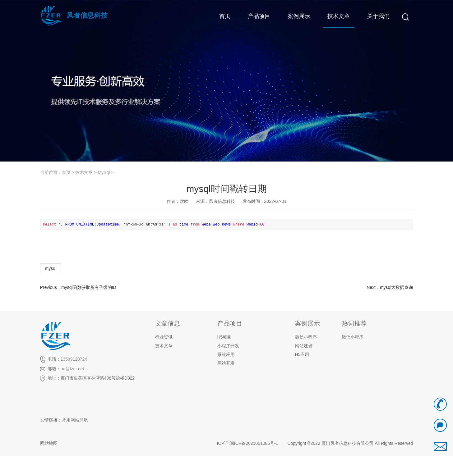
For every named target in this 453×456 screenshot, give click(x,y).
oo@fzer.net (72, 368)
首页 (66, 172)
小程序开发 (228, 345)
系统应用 (226, 354)
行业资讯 (164, 337)
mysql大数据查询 (396, 287)
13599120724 (74, 359)
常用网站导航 (75, 419)
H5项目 (224, 337)
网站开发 (226, 363)
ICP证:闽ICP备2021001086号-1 (247, 443)
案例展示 (307, 323)
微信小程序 (352, 337)
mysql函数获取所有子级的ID (88, 287)
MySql (104, 172)
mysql (51, 268)
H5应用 (302, 354)
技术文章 (84, 172)
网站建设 (303, 345)
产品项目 (229, 323)
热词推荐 (354, 323)
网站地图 (49, 443)
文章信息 (167, 323)
